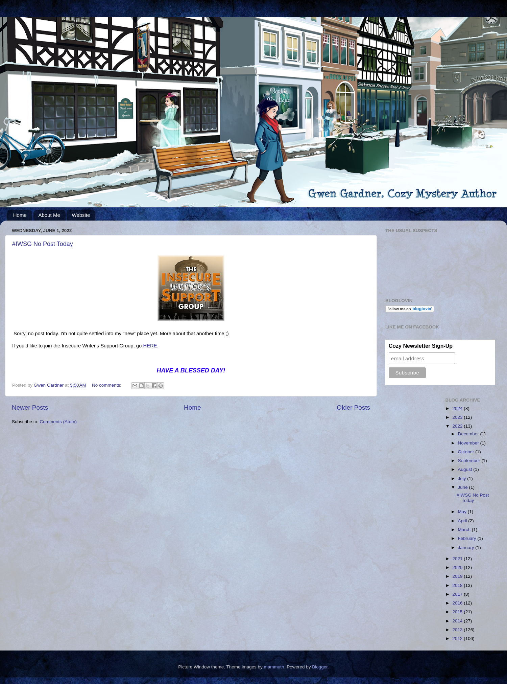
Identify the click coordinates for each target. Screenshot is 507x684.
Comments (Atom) (58, 421)
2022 (458, 426)
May (463, 511)
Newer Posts (30, 407)
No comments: (107, 385)
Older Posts (353, 407)
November (469, 443)
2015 (458, 611)
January (467, 547)
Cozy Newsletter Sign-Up (421, 346)
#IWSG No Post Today (42, 244)
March (465, 529)
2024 (458, 408)
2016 (458, 603)
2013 (458, 629)
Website (81, 215)
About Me (49, 215)
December (469, 433)
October (467, 451)
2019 (458, 576)
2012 (458, 638)
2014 (458, 620)
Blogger (320, 666)
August (466, 469)
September (470, 460)
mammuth (274, 666)
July (462, 478)
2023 (458, 417)
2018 (458, 585)
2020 (458, 567)
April (463, 520)
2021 (458, 558)
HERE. (151, 345)
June (463, 487)
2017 (458, 594)
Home (20, 215)
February (468, 538)
